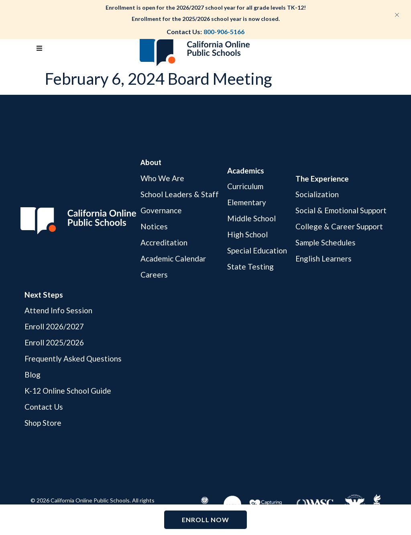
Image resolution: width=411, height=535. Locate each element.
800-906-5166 (223, 31)
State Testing (250, 266)
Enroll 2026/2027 (54, 326)
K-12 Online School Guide (67, 390)
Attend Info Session (58, 310)
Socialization (317, 194)
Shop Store (42, 422)
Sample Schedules (325, 242)
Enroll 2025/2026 (54, 342)
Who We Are (162, 178)
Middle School (251, 218)
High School (247, 234)
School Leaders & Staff (179, 194)
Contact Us (43, 406)
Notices (154, 226)
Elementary (246, 202)
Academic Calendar (173, 258)
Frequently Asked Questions (73, 358)
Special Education (257, 250)
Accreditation (163, 242)
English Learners (323, 258)
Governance (161, 210)
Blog (32, 374)
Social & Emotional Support (341, 210)
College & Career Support (339, 226)
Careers (154, 274)
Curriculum (245, 186)
